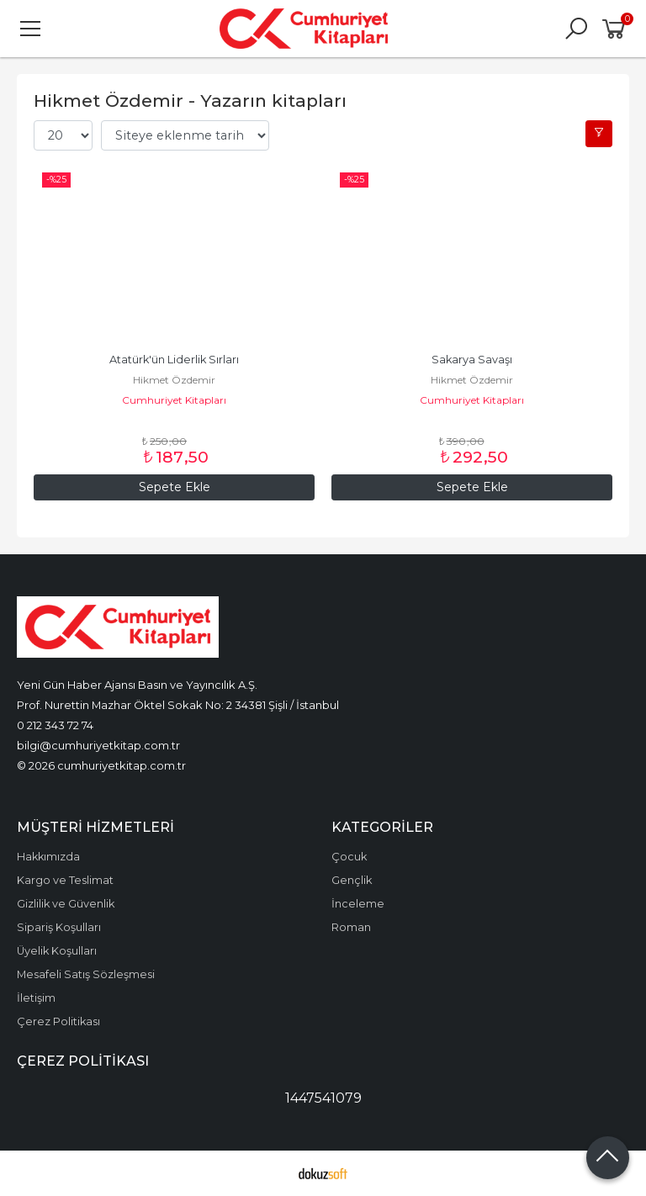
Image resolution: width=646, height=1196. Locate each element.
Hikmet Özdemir (174, 379)
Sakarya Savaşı (472, 359)
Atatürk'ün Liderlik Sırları (174, 359)
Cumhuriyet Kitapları (174, 400)
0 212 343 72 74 (55, 725)
